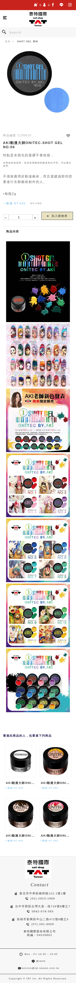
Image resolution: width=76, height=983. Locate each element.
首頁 (7, 41)
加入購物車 (57, 215)
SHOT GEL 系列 (27, 41)
